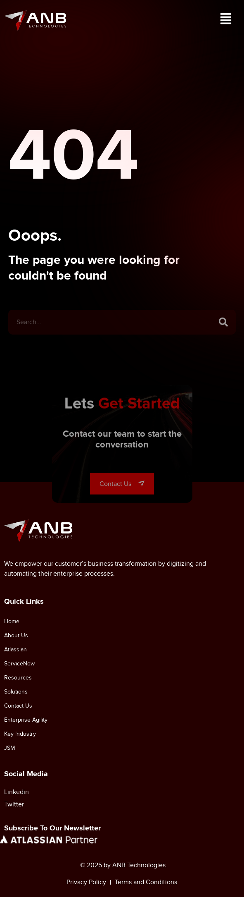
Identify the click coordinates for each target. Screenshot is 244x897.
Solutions (16, 691)
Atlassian (15, 649)
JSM (9, 747)
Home (11, 621)
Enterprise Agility (25, 719)
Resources (18, 677)
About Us (16, 635)
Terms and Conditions (146, 882)
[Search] (223, 333)
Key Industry (20, 733)
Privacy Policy (86, 882)
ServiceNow (19, 663)
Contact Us (18, 705)
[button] (225, 20)
